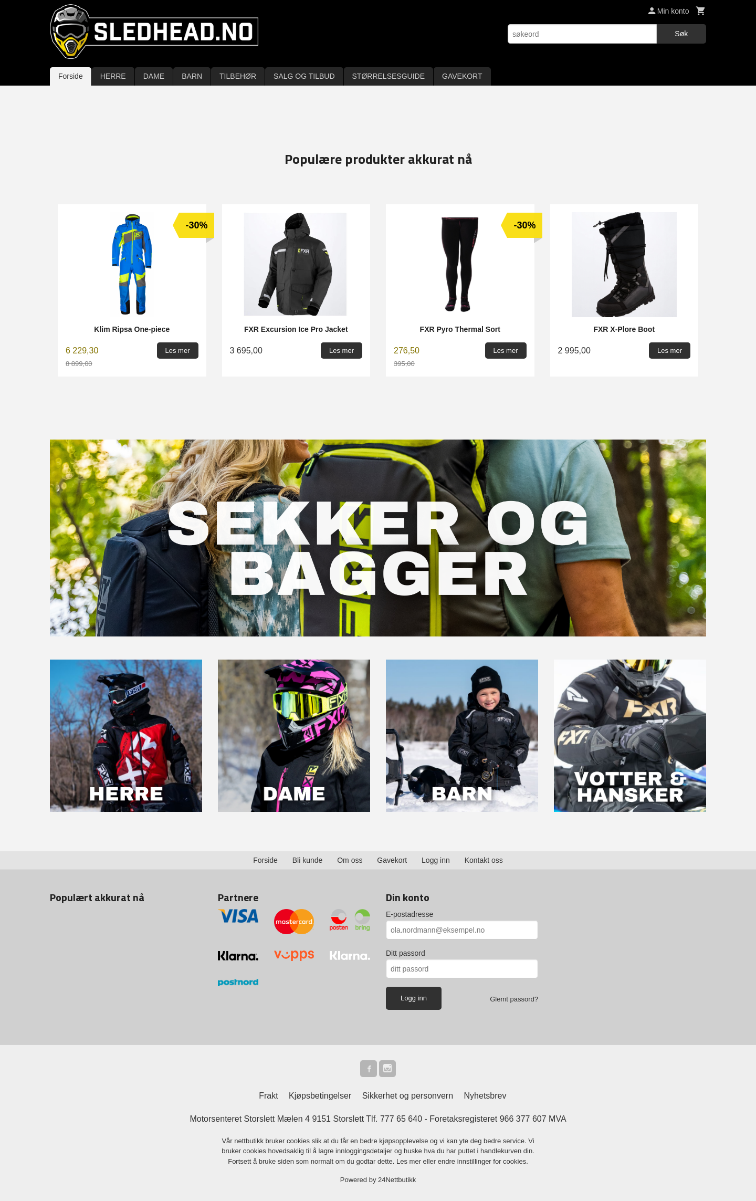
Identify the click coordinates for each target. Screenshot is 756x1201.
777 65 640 (401, 1118)
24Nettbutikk (397, 1180)
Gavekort (392, 860)
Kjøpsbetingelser (320, 1095)
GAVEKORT (462, 76)
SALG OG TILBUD (304, 76)
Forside (70, 76)
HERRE (113, 76)
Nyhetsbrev (485, 1095)
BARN (192, 76)
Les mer (409, 1161)
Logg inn (436, 860)
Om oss (349, 860)
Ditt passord (405, 953)
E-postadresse (409, 914)
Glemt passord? (514, 999)
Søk (681, 33)
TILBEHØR (237, 76)
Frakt (268, 1095)
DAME (153, 76)
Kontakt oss (484, 860)
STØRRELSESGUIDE (388, 76)
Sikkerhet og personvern (407, 1095)
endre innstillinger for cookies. (483, 1161)
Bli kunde (307, 860)
